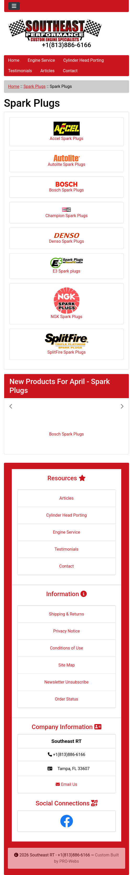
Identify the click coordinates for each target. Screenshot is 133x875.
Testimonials (20, 70)
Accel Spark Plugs (66, 131)
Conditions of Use (66, 648)
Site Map (66, 665)
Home (13, 60)
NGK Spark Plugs (66, 303)
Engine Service (41, 60)
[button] (18, 426)
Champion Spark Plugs (66, 213)
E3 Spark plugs (66, 266)
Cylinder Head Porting (83, 60)
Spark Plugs (35, 86)
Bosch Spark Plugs (66, 187)
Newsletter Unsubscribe (66, 682)
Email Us (66, 784)
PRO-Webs (69, 861)
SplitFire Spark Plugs (66, 344)
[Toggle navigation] (14, 6)
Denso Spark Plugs (66, 238)
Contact (70, 70)
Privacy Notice (66, 631)
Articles (47, 70)
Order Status (66, 699)
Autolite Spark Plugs (66, 161)
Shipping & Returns (66, 614)
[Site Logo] (66, 30)
